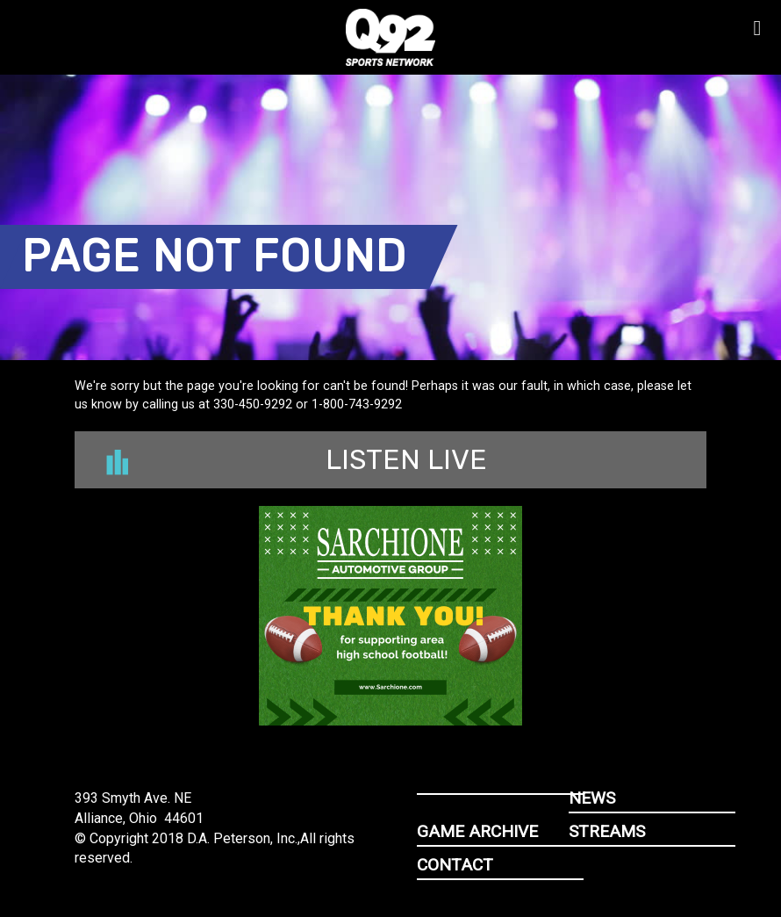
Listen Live (296, 459)
